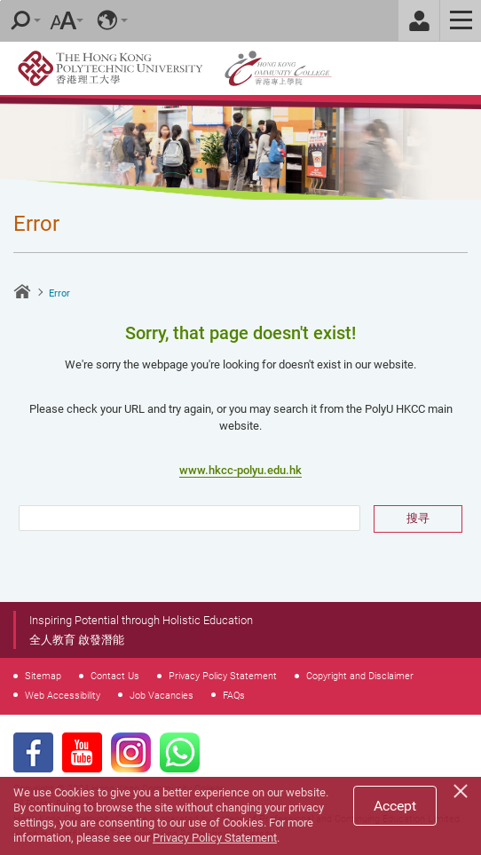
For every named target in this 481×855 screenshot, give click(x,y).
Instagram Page (131, 752)
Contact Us (115, 675)
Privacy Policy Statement (223, 675)
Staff (418, 20)
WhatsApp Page (180, 752)
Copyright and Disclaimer (360, 675)
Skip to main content (0, 0)
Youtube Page (82, 752)
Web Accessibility (62, 695)
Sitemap (43, 675)
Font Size (63, 20)
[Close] (463, 788)
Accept (395, 805)
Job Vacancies (161, 695)
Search (20, 20)
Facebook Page (33, 752)
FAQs (234, 695)
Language (107, 20)
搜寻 (418, 518)
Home (22, 291)
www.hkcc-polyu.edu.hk (240, 470)
